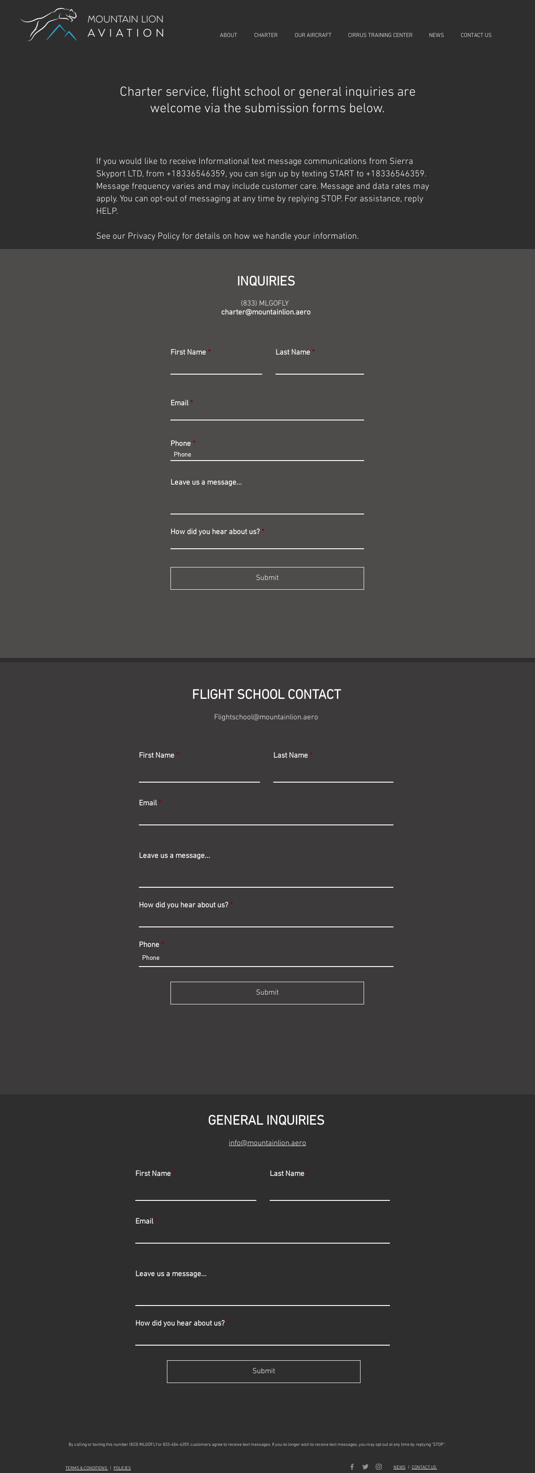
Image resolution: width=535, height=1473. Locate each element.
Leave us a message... (206, 483)
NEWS (399, 1467)
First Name (188, 353)
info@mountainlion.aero (267, 1143)
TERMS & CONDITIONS (86, 1468)
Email (179, 404)
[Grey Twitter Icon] (365, 1467)
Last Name (293, 353)
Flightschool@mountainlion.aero (266, 717)
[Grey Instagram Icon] (379, 1467)
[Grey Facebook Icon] (352, 1467)
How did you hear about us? (215, 532)
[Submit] (267, 578)
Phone (180, 444)
